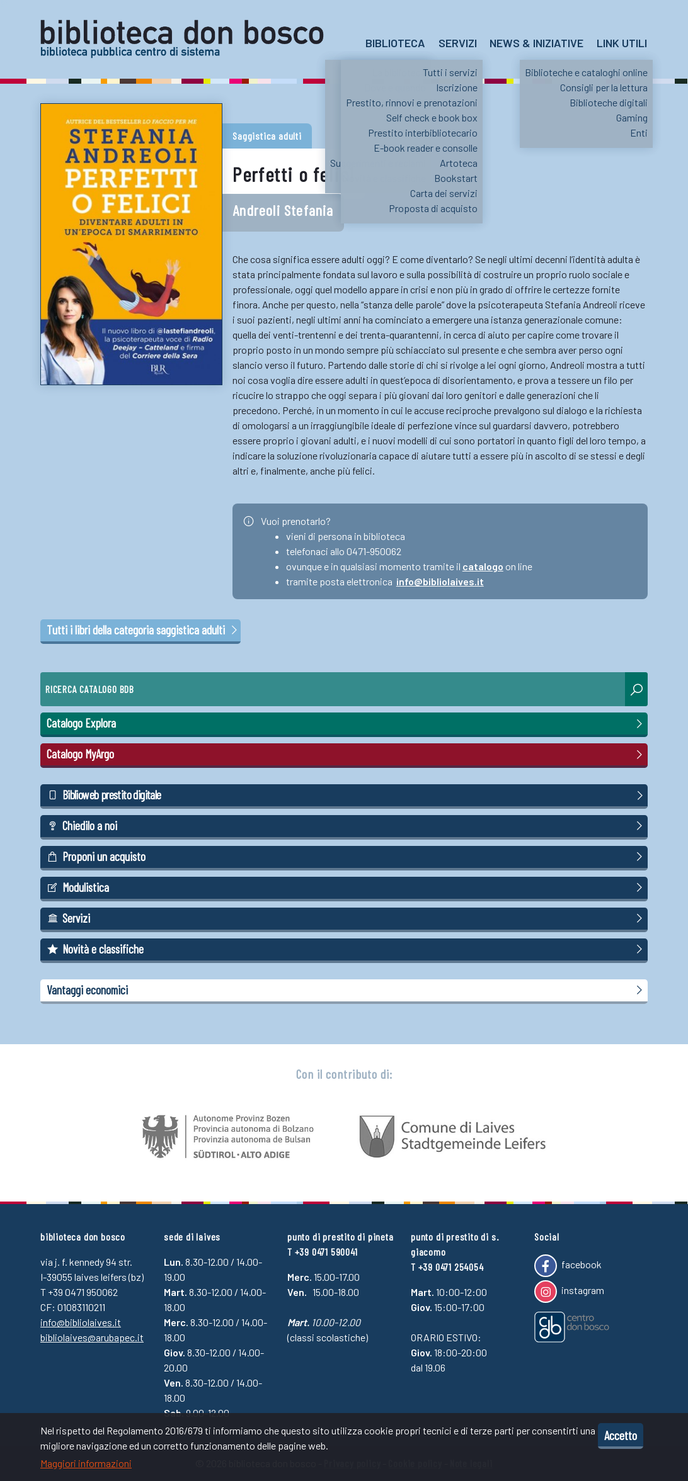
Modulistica (346, 887)
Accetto (620, 1435)
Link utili (622, 43)
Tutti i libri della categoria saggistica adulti (143, 629)
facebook (568, 1265)
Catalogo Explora (346, 723)
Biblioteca (395, 43)
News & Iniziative (536, 43)
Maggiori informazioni (86, 1463)
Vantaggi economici (346, 990)
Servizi (458, 43)
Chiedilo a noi (346, 826)
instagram (569, 1291)
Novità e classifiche (346, 949)
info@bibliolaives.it (440, 581)
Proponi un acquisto (346, 856)
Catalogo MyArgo (346, 754)
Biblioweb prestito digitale (346, 795)
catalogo (482, 566)
